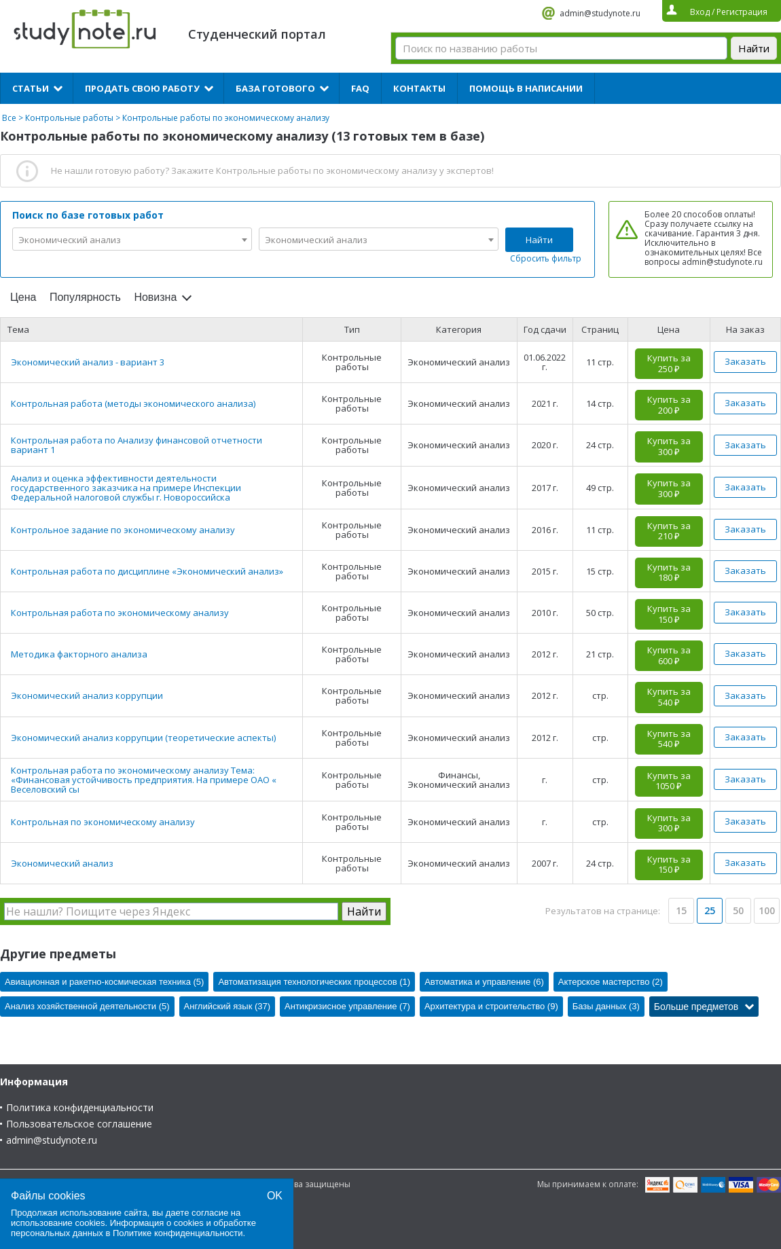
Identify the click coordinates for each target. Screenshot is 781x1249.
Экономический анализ (62, 863)
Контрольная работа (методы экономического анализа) (133, 403)
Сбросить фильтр (545, 258)
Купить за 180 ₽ (669, 572)
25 (709, 910)
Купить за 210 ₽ (669, 531)
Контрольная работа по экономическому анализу (120, 613)
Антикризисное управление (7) (347, 1006)
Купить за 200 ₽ (669, 404)
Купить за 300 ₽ (669, 446)
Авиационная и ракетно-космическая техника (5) (104, 982)
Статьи (30, 88)
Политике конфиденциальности (178, 1233)
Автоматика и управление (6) (484, 982)
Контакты (419, 88)
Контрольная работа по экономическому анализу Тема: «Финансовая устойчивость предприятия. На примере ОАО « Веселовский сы (143, 779)
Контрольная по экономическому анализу (103, 822)
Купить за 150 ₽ (669, 614)
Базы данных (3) (606, 1006)
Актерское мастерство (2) (610, 982)
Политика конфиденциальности (79, 1107)
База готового (275, 88)
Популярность (85, 297)
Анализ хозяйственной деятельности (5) (87, 1006)
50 (738, 910)
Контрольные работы (69, 118)
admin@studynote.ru (600, 13)
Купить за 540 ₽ (669, 696)
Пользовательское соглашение (79, 1123)
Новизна (155, 297)
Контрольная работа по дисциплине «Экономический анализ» (147, 571)
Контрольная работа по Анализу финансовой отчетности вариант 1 (136, 445)
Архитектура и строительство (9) (491, 1006)
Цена (23, 297)
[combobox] (132, 239)
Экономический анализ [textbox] (69, 240)
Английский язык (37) (227, 1006)
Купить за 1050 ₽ (669, 781)
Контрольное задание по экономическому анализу (123, 530)
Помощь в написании (526, 88)
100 (767, 910)
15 (681, 910)
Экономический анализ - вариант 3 (87, 362)
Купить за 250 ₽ (669, 363)
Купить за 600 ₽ (669, 655)
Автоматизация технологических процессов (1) (314, 982)
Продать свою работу (142, 88)
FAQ (360, 88)
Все (9, 118)
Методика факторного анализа (79, 654)
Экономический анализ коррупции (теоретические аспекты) (143, 737)
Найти (539, 240)
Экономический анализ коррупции (87, 695)
